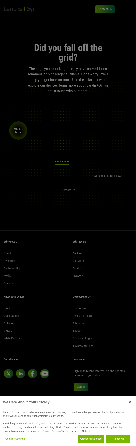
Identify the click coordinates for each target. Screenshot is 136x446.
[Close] (130, 407)
